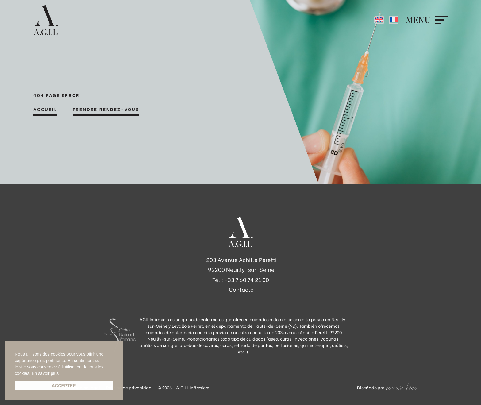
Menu (418, 20)
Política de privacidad (129, 387)
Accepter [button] (64, 385)
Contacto (241, 289)
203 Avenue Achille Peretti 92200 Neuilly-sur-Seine (241, 264)
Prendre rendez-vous (106, 109)
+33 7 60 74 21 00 (247, 279)
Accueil (45, 109)
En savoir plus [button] (45, 373)
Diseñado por (370, 387)
